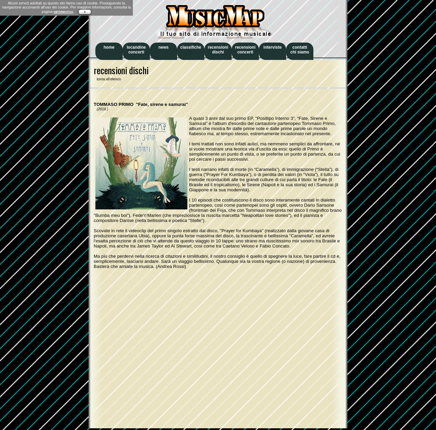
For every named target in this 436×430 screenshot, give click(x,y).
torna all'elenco (107, 79)
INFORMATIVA (63, 12)
